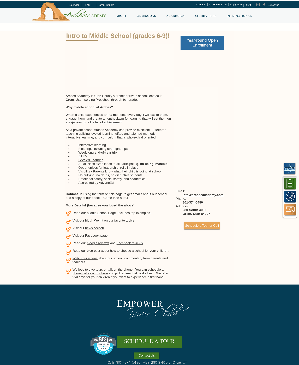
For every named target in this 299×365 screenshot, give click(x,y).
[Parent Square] (106, 5)
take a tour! (121, 198)
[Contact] (200, 4)
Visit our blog (82, 220)
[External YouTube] (117, 66)
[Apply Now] (236, 4)
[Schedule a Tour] (218, 4)
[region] (290, 183)
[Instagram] (258, 4)
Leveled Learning (90, 160)
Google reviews (98, 243)
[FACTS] (89, 5)
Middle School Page (101, 213)
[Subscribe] (273, 5)
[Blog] (248, 5)
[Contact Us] (146, 355)
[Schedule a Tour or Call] (202, 225)
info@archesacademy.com (203, 195)
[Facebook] (264, 4)
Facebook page (96, 235)
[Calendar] (74, 5)
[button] (121, 16)
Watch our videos (85, 258)
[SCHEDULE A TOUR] (149, 342)
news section (94, 228)
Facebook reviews (130, 243)
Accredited (86, 182)
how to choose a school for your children (139, 250)
